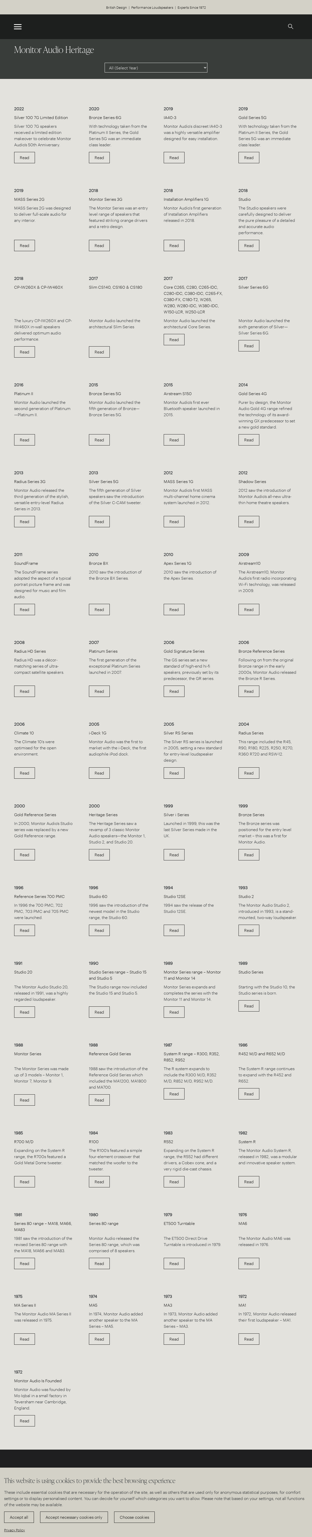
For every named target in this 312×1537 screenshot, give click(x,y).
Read (24, 157)
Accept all (19, 1517)
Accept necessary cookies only (73, 1517)
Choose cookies (134, 1517)
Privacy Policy (14, 1530)
